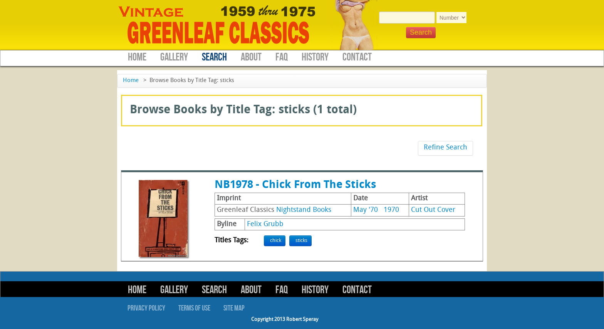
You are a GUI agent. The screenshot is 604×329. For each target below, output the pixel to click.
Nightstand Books (303, 210)
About (251, 57)
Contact (357, 57)
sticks (301, 240)
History (315, 57)
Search (214, 57)
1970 (391, 210)
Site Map (234, 308)
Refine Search (445, 147)
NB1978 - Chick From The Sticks (295, 185)
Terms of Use (194, 308)
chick (275, 240)
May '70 (365, 210)
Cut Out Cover (433, 210)
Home (137, 57)
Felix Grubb (265, 224)
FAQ (281, 57)
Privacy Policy (146, 308)
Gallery (174, 57)
